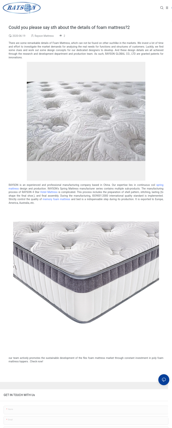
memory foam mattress (56, 199)
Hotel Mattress (48, 192)
